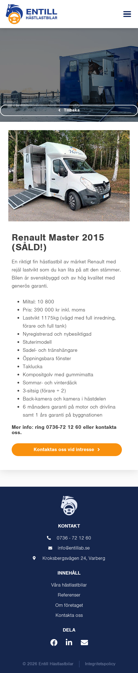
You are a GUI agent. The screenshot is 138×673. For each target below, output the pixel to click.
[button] (53, 642)
